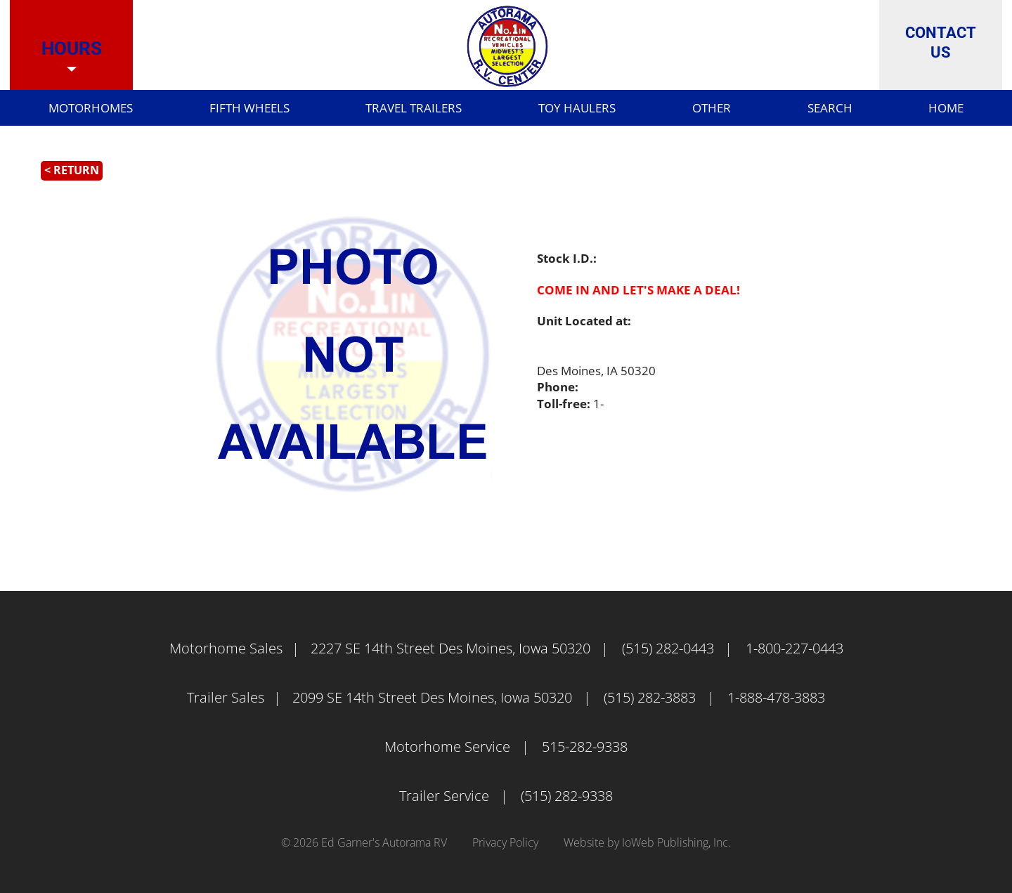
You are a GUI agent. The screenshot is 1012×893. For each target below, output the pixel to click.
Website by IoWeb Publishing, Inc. (647, 842)
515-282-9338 (585, 746)
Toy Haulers (564, 109)
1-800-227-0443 (794, 648)
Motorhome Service (447, 746)
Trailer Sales (225, 697)
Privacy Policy (505, 842)
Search (814, 109)
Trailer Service (444, 795)
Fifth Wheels (236, 109)
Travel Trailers (401, 109)
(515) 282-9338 (567, 795)
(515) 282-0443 (668, 648)
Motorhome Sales (226, 648)
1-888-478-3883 (776, 697)
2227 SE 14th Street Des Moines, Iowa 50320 (450, 648)
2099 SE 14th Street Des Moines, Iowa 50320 (432, 697)
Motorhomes (77, 109)
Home (930, 109)
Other (696, 109)
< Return (71, 170)
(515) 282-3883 (650, 697)
